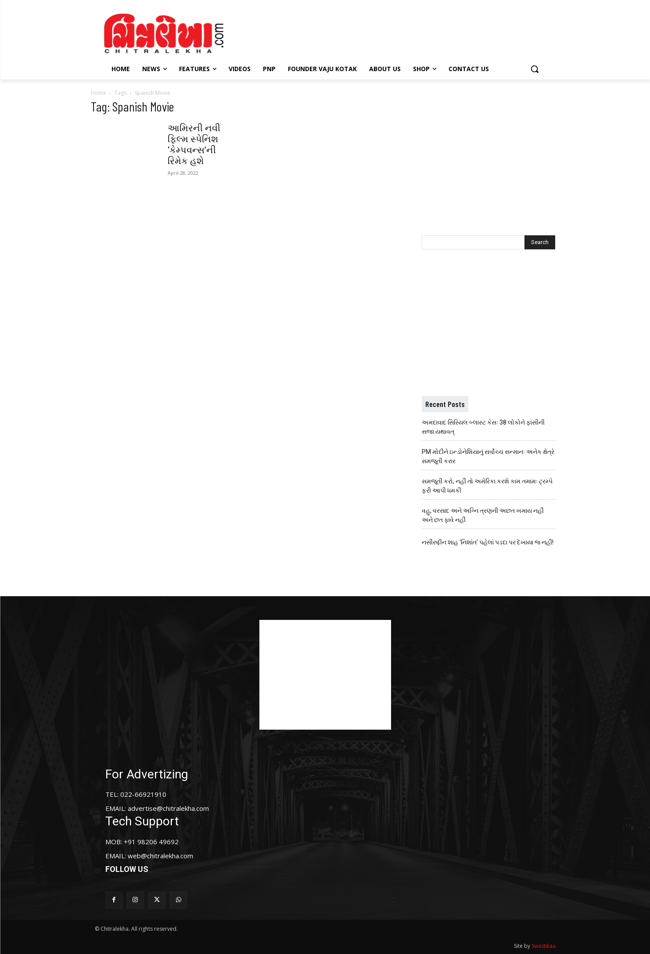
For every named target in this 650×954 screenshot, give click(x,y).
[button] (534, 68)
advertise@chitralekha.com (168, 808)
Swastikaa (543, 946)
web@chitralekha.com (160, 855)
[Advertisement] (399, 32)
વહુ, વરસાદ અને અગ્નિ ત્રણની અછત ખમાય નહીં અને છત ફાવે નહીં (483, 515)
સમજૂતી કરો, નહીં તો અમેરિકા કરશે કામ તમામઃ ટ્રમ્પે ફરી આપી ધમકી (487, 486)
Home (98, 93)
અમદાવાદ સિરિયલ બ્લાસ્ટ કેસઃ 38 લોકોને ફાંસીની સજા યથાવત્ (483, 427)
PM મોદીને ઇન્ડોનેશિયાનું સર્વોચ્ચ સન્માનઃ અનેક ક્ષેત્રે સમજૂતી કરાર (488, 456)
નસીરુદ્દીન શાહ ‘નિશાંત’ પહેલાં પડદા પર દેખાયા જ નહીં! (487, 542)
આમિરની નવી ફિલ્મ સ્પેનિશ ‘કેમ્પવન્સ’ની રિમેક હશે (194, 144)
